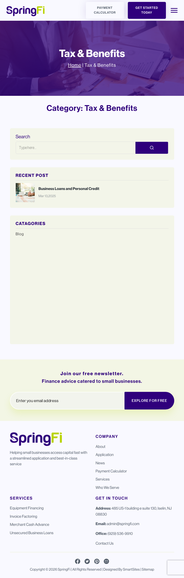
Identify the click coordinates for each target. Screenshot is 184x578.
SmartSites (131, 570)
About (100, 446)
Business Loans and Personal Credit (69, 189)
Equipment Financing (27, 508)
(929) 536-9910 (120, 533)
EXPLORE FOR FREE (149, 401)
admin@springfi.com (123, 524)
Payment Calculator (105, 10)
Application (105, 454)
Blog (20, 234)
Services (103, 479)
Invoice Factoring (23, 516)
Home (74, 65)
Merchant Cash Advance (29, 524)
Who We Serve (107, 487)
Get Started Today (146, 10)
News (100, 463)
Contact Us (105, 543)
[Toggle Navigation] (174, 10)
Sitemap (148, 570)
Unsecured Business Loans (32, 533)
